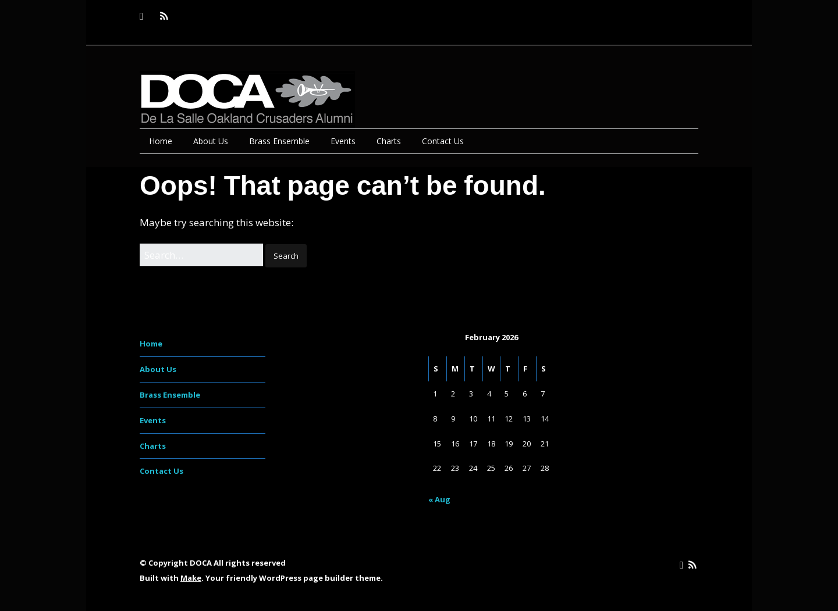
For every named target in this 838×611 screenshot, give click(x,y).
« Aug (439, 499)
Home (160, 141)
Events (343, 141)
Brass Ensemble (279, 141)
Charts (389, 141)
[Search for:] (201, 255)
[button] (286, 256)
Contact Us (443, 141)
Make (190, 578)
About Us (210, 141)
